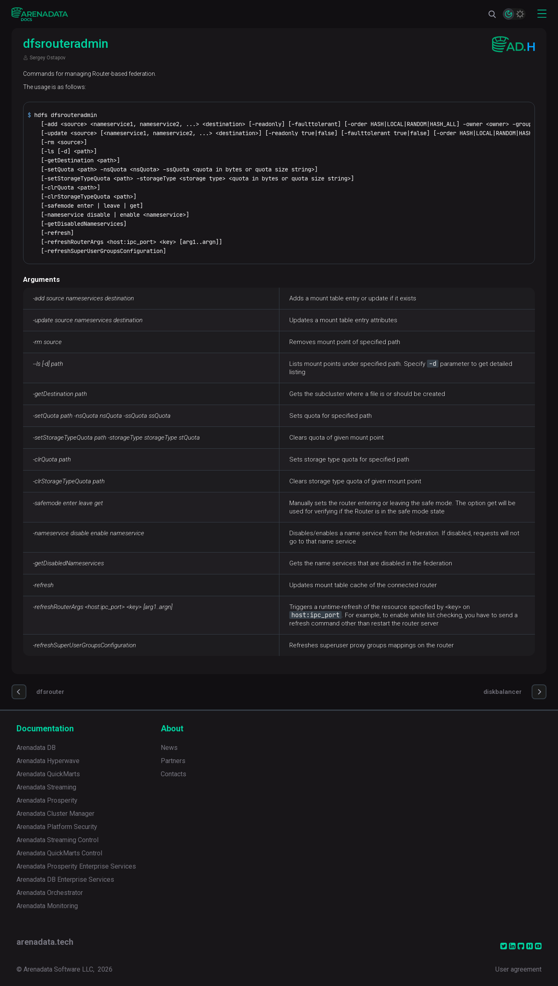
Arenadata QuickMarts (48, 774)
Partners (173, 761)
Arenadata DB (36, 748)
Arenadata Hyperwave (48, 761)
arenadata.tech (44, 942)
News (169, 748)
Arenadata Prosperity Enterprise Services (76, 866)
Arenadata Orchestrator (49, 893)
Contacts (173, 774)
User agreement (518, 969)
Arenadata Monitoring (47, 906)
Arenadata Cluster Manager (55, 813)
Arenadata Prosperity (46, 800)
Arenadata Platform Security (56, 827)
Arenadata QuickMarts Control (59, 853)
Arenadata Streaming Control (57, 840)
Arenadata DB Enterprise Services (65, 879)
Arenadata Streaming (46, 787)
